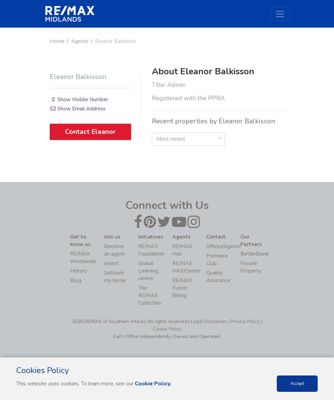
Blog (75, 280)
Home (57, 41)
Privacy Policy (245, 321)
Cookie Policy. (153, 383)
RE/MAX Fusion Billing (182, 288)
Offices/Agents (223, 246)
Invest (111, 263)
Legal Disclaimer (209, 321)
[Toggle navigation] (280, 14)
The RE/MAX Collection (149, 295)
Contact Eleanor (90, 131)
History (78, 270)
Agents (79, 41)
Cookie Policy (167, 329)
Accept (297, 384)
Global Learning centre (148, 271)
